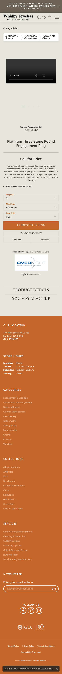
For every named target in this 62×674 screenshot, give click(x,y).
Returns (45, 239)
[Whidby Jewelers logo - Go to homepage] (18, 17)
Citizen (6, 490)
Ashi (5, 476)
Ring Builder (12, 28)
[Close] (58, 6)
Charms (7, 439)
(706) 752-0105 (31, 130)
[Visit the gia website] (25, 627)
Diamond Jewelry (11, 407)
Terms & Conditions (45, 646)
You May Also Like (31, 299)
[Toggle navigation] (56, 17)
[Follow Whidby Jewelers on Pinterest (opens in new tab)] (31, 610)
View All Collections (13, 508)
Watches (7, 443)
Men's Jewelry (10, 430)
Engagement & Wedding (15, 397)
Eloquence (8, 494)
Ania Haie (8, 471)
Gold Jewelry (9, 420)
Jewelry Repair (10, 554)
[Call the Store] (10, 339)
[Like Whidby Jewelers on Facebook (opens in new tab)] (23, 610)
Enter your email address (18, 582)
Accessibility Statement (31, 652)
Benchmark (9, 480)
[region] (31, 86)
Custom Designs (11, 540)
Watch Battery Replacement (17, 559)
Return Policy (13, 646)
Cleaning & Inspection (14, 536)
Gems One (8, 503)
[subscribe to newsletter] (53, 589)
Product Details (31, 290)
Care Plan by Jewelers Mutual (17, 531)
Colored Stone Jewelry (14, 411)
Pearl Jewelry (9, 416)
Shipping (17, 239)
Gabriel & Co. (10, 499)
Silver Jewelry (10, 425)
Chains (6, 434)
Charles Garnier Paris (14, 485)
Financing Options (12, 545)
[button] (39, 17)
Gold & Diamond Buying (15, 550)
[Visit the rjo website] (39, 627)
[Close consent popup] (57, 669)
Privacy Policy (28, 646)
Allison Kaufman (11, 467)
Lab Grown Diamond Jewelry (17, 402)
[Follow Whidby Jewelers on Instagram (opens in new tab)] (39, 610)
